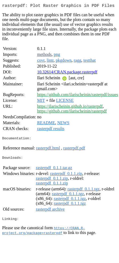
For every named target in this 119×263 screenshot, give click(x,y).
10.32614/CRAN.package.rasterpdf (67, 73)
